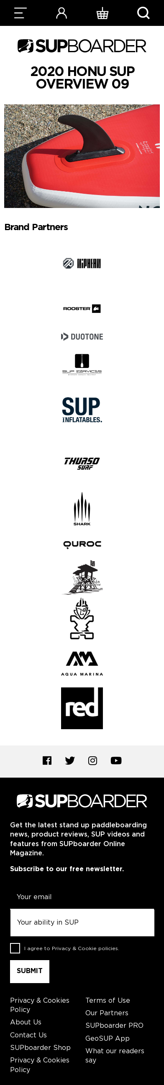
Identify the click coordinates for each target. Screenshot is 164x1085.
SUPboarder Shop (40, 1048)
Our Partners (106, 1013)
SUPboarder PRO (114, 1026)
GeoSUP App (107, 1039)
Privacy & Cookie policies (85, 948)
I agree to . (71, 948)
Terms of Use (107, 1001)
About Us (25, 1022)
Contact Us (28, 1035)
